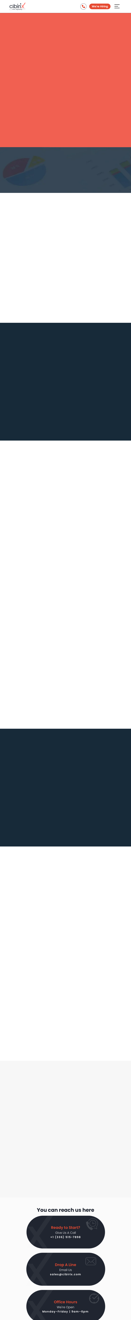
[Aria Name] (117, 6)
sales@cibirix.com (65, 1274)
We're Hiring (100, 7)
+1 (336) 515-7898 (65, 1237)
